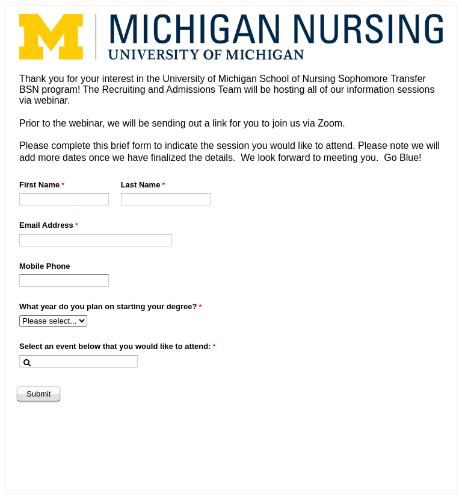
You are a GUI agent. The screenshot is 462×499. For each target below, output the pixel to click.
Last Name (141, 184)
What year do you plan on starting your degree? (108, 306)
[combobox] (78, 361)
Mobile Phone (44, 266)
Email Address (46, 225)
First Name (39, 184)
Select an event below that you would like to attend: (115, 346)
